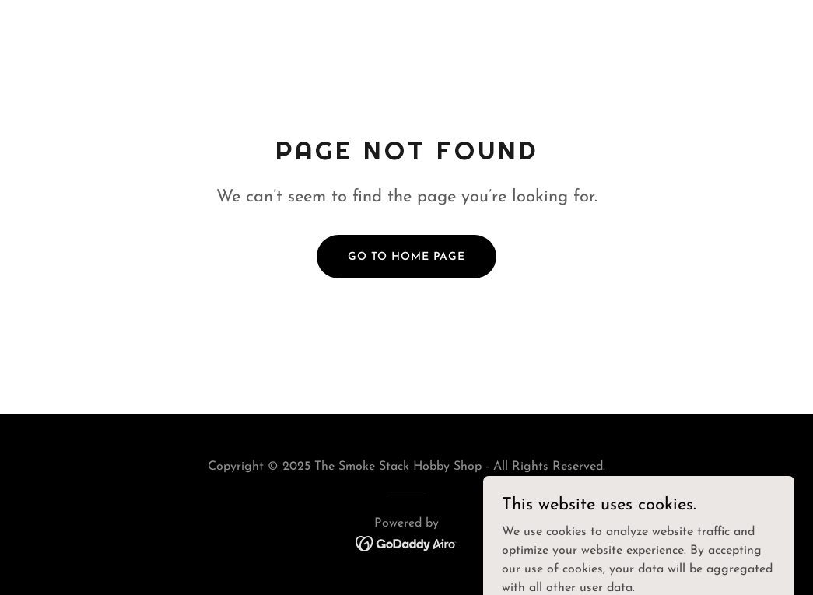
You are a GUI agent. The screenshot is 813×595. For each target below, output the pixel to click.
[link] (406, 543)
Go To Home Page (406, 257)
